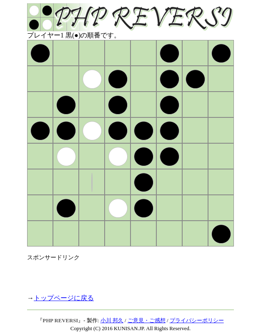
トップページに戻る (64, 297)
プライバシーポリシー (197, 321)
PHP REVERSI (60, 321)
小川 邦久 (111, 321)
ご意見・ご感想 (147, 321)
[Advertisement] (124, 273)
